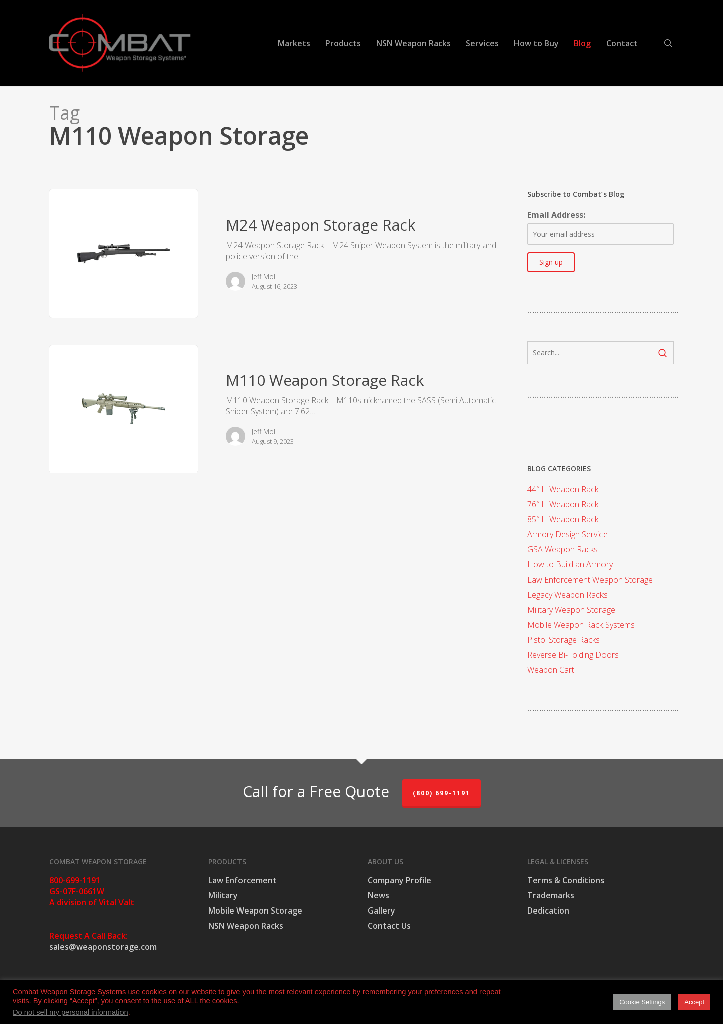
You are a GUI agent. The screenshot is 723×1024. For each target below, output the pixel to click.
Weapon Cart (550, 669)
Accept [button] (694, 1002)
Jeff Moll (264, 276)
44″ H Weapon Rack (562, 489)
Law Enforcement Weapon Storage (590, 579)
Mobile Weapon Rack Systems (581, 624)
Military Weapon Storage (571, 609)
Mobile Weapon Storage (255, 910)
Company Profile (399, 880)
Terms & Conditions (566, 880)
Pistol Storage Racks (563, 639)
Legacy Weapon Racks (567, 594)
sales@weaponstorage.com (103, 946)
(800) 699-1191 (441, 793)
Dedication (548, 910)
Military (223, 895)
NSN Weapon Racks (245, 925)
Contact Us (389, 925)
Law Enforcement (242, 880)
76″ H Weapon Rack (562, 504)
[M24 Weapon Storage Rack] (123, 253)
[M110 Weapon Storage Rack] (123, 409)
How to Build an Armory (570, 564)
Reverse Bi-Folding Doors (573, 654)
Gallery (381, 910)
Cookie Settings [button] (642, 1002)
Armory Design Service (567, 534)
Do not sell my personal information (70, 1012)
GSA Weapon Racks (562, 549)
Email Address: (556, 214)
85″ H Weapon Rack (562, 519)
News (378, 895)
